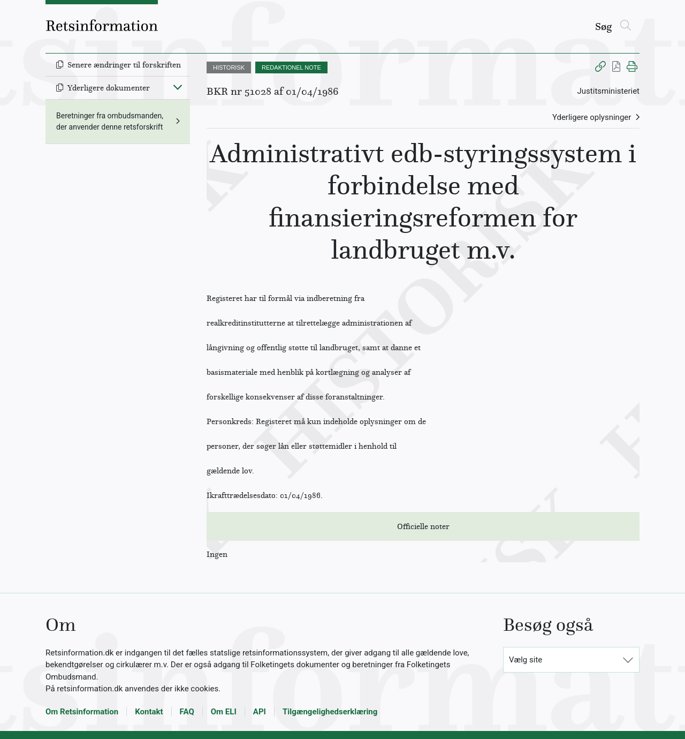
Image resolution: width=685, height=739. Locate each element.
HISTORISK (229, 67)
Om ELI (224, 712)
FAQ (187, 712)
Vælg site (525, 660)
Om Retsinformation (81, 712)
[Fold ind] (178, 87)
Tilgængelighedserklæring (330, 712)
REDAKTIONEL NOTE (291, 67)
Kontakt (149, 712)
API (259, 712)
